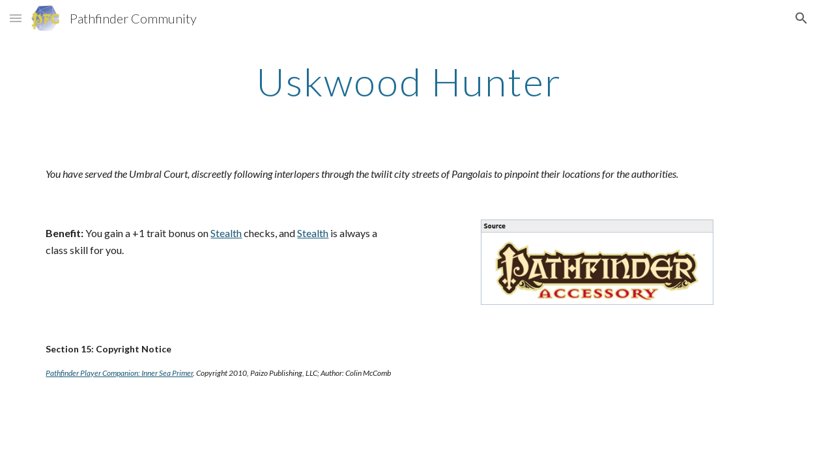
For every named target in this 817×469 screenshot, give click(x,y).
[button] (15, 18)
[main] (408, 81)
